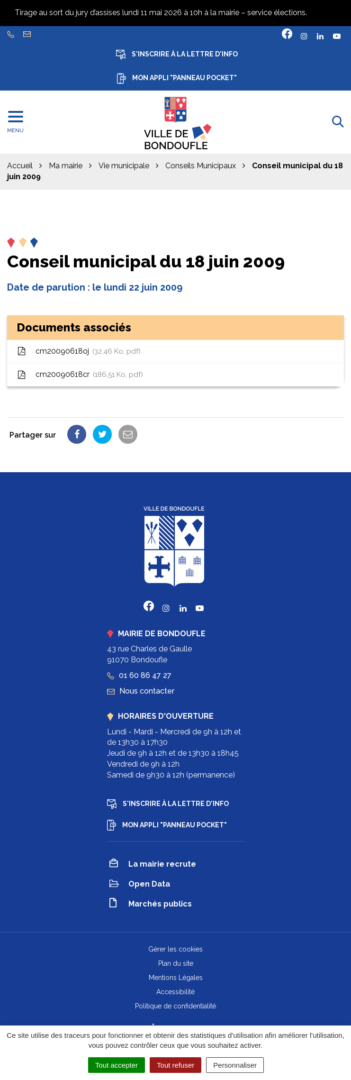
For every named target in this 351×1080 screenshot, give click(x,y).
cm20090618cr (80, 375)
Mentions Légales (176, 977)
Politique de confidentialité (175, 1006)
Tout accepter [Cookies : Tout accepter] (116, 1065)
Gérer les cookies (175, 949)
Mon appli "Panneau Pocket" (177, 78)
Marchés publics (150, 904)
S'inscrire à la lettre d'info (177, 54)
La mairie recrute (152, 865)
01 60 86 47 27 (139, 675)
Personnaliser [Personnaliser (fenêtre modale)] (235, 1065)
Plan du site (175, 963)
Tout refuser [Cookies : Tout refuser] (175, 1065)
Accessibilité (175, 992)
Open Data (139, 885)
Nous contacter (140, 691)
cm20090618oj (79, 352)
